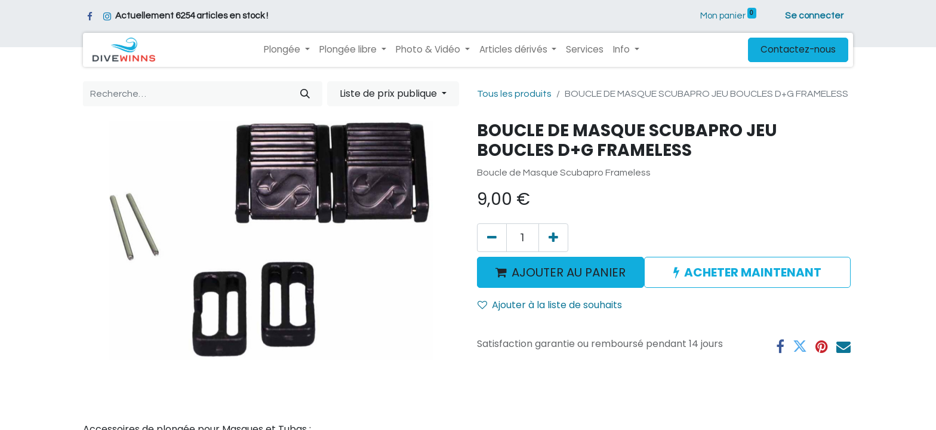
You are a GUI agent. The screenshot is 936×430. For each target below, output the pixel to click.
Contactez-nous (798, 49)
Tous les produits (514, 94)
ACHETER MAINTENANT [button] (747, 272)
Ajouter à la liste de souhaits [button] (550, 305)
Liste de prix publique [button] (389, 93)
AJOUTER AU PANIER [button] (560, 272)
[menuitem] (584, 50)
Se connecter (814, 15)
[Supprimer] (492, 237)
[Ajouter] (553, 237)
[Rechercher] (305, 93)
